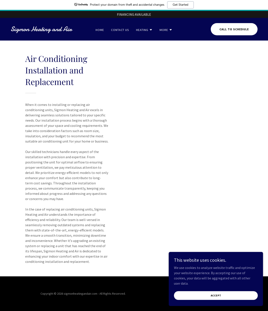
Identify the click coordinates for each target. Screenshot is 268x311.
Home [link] (100, 30)
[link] (43, 30)
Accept (219, 295)
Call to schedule (234, 29)
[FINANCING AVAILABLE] (134, 14)
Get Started (180, 4)
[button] (144, 29)
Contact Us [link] (120, 30)
